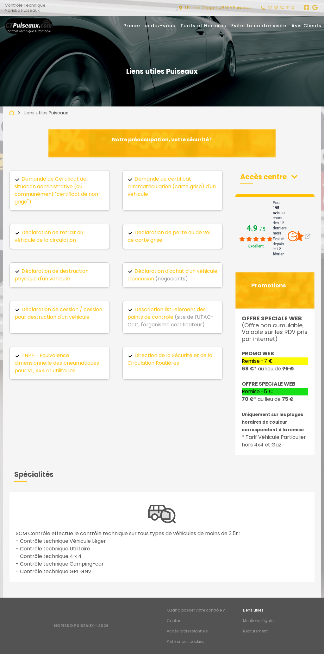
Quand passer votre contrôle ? (196, 610)
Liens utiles (253, 610)
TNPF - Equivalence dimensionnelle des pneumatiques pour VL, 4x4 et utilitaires (57, 363)
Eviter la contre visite (258, 25)
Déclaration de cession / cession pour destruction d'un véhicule (58, 313)
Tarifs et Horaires (203, 25)
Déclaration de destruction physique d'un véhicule (52, 274)
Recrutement (255, 631)
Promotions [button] (268, 285)
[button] (268, 177)
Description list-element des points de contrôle (167, 313)
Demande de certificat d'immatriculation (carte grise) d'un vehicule (172, 186)
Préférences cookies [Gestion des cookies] (185, 641)
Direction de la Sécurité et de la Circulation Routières (170, 359)
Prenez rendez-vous (149, 25)
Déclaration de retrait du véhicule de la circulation (49, 236)
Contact (175, 620)
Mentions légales (259, 620)
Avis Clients (306, 25)
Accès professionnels (187, 631)
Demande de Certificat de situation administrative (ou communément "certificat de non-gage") (58, 190)
